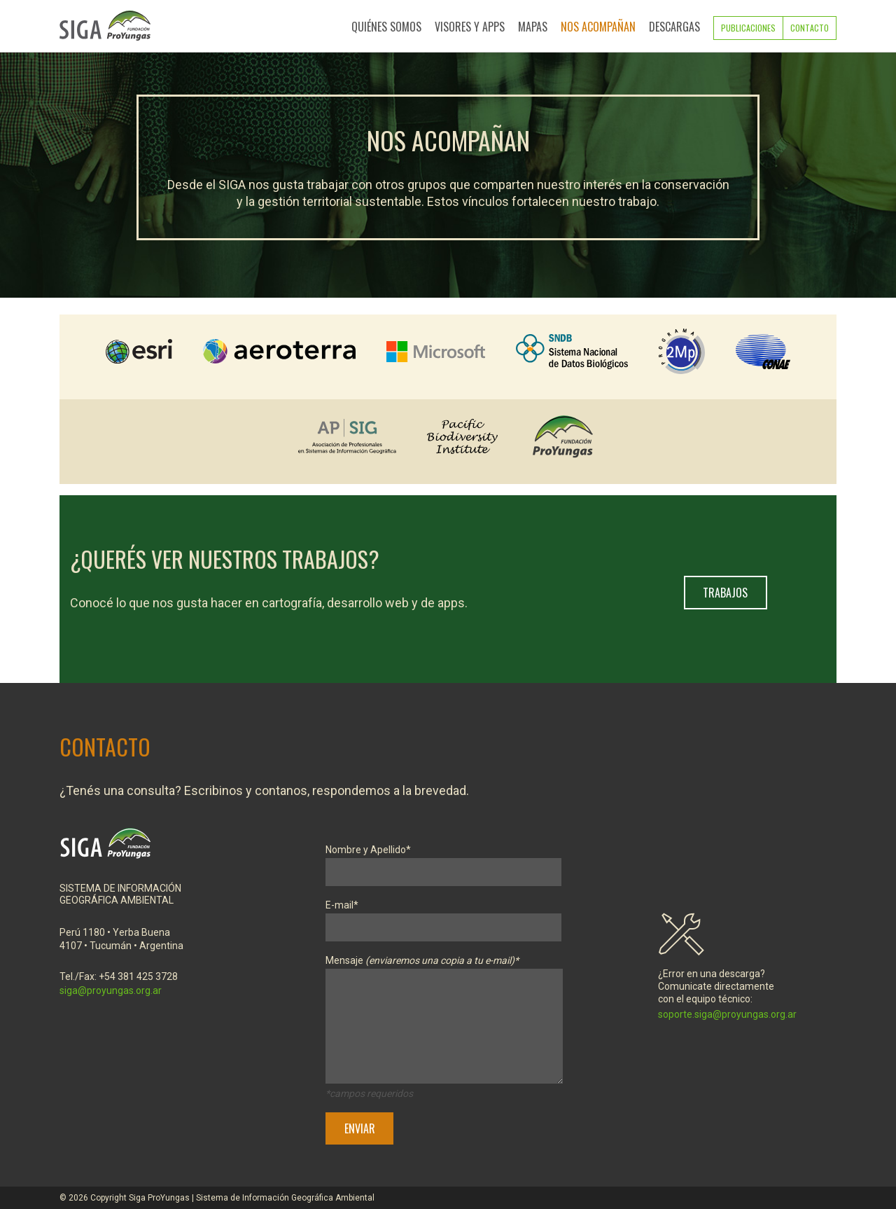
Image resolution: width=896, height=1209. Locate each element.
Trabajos (725, 592)
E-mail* (443, 916)
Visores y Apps (470, 26)
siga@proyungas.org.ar (110, 990)
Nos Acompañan (598, 26)
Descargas (674, 26)
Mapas (532, 26)
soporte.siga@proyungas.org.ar (727, 1014)
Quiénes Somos (386, 26)
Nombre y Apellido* (443, 861)
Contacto (809, 28)
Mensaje (444, 1022)
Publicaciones (748, 28)
